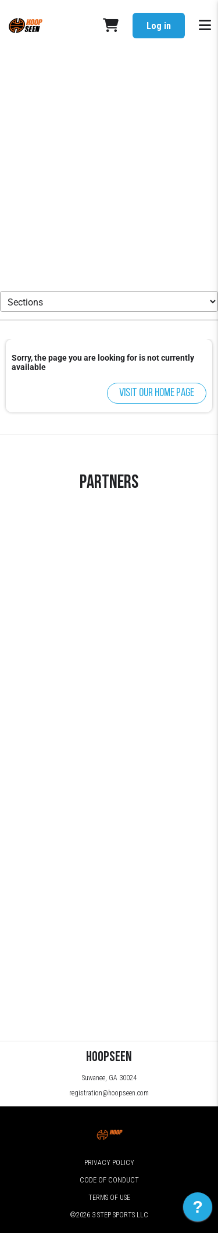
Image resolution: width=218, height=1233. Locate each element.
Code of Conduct (109, 1180)
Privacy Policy (109, 1163)
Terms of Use (109, 1198)
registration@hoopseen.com (109, 1093)
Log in (158, 25)
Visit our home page (156, 393)
